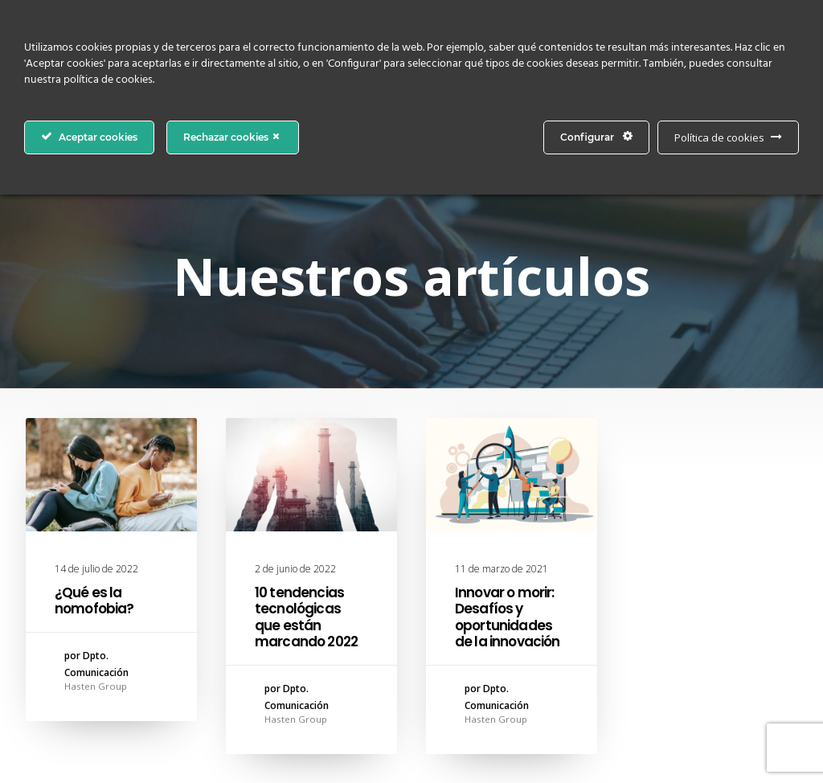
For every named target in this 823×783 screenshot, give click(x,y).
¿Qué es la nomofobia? (94, 600)
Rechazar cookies (232, 136)
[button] (111, 474)
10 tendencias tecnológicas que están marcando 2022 (306, 617)
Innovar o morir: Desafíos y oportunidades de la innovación (507, 617)
